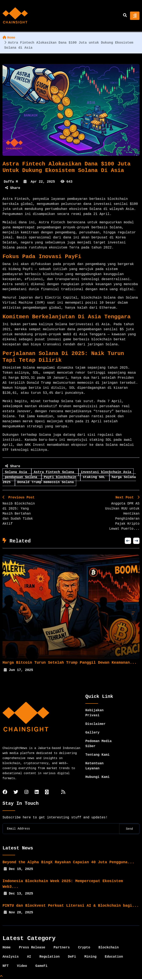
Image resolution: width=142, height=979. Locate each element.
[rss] (63, 792)
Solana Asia (17, 472)
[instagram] (26, 792)
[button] (128, 541)
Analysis (11, 957)
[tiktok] (47, 792)
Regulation (49, 957)
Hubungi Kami (97, 777)
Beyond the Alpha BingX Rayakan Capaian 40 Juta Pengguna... (68, 862)
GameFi (41, 966)
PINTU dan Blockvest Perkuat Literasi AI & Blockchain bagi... (71, 906)
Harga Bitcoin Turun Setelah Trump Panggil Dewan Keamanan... (72, 662)
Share (12, 188)
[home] (15, 15)
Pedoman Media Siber (98, 743)
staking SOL (95, 477)
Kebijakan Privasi (94, 713)
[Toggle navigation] (134, 16)
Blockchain (108, 947)
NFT (6, 966)
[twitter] (15, 792)
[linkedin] (37, 792)
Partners (61, 947)
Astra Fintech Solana (55, 472)
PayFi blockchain (61, 477)
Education (114, 957)
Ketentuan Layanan (94, 766)
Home (9, 38)
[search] (125, 16)
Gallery (92, 733)
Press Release (32, 947)
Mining (90, 957)
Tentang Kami (97, 755)
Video (22, 966)
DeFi (72, 957)
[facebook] (5, 792)
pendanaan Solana (22, 477)
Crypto (84, 947)
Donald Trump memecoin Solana (45, 482)
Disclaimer (95, 724)
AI (29, 957)
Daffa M (11, 182)
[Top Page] (1, 976)
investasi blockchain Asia (106, 472)
